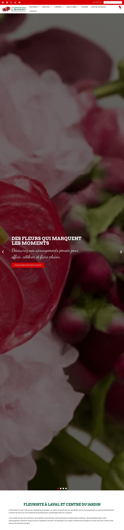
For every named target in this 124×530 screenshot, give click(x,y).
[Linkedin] (7, 2)
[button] (39, 7)
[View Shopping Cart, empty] (120, 9)
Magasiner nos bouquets (28, 265)
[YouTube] (19, 2)
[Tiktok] (15, 2)
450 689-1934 (97, 2)
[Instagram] (11, 2)
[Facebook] (3, 2)
